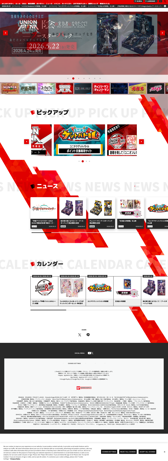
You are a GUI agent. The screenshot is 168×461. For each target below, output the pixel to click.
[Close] (164, 451)
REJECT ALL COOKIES (128, 452)
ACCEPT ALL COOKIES (147, 452)
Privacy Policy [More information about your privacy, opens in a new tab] (15, 459)
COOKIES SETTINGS (109, 452)
